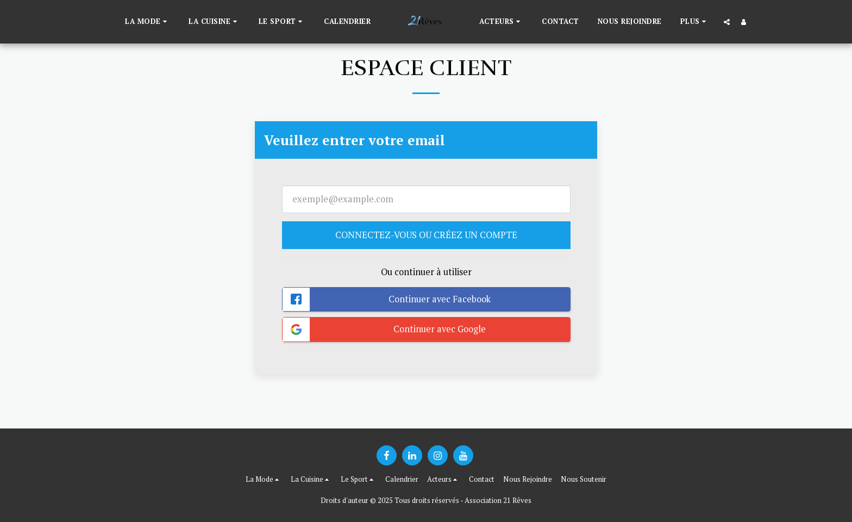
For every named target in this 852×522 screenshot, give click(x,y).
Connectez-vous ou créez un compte (426, 235)
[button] (147, 21)
